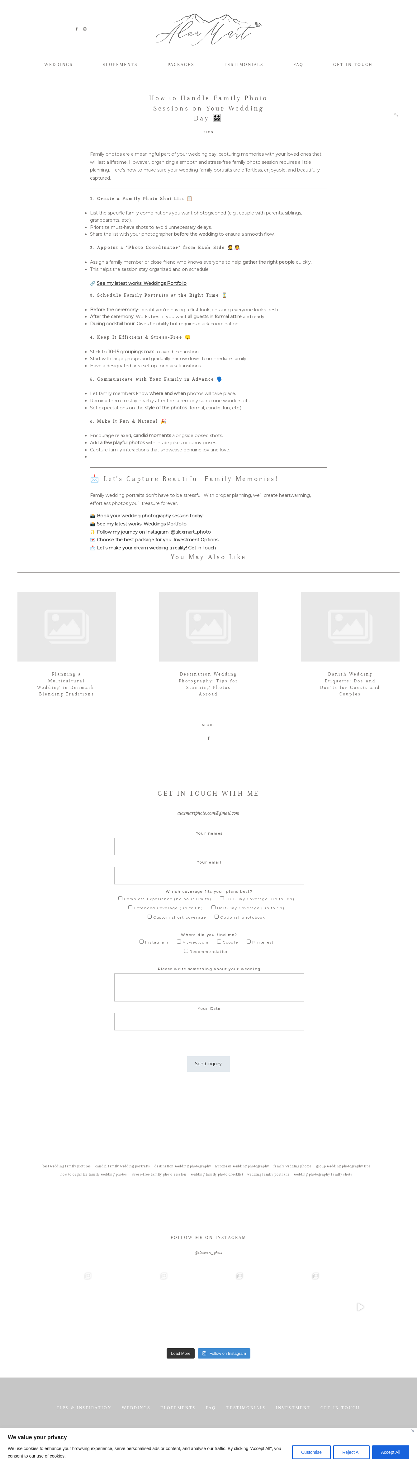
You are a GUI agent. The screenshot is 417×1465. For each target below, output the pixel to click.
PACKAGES (181, 64)
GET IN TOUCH (353, 64)
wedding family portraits (268, 1198)
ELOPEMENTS (120, 64)
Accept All (390, 1452)
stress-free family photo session (159, 1198)
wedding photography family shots (323, 1198)
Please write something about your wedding (209, 998)
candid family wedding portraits (122, 1190)
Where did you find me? (209, 964)
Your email (209, 892)
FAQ (298, 64)
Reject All (351, 1452)
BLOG (208, 132)
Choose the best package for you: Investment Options (157, 540)
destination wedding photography (182, 1190)
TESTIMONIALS (243, 64)
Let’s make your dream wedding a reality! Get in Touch (156, 548)
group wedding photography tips (343, 1190)
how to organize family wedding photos (93, 1198)
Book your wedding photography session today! (150, 516)
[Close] (412, 1431)
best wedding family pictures (66, 1190)
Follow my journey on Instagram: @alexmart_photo (154, 532)
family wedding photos (292, 1190)
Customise (311, 1452)
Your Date (209, 1038)
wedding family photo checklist (217, 1198)
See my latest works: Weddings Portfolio (142, 283)
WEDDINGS (58, 64)
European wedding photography (242, 1190)
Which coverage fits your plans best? (209, 921)
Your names (209, 863)
